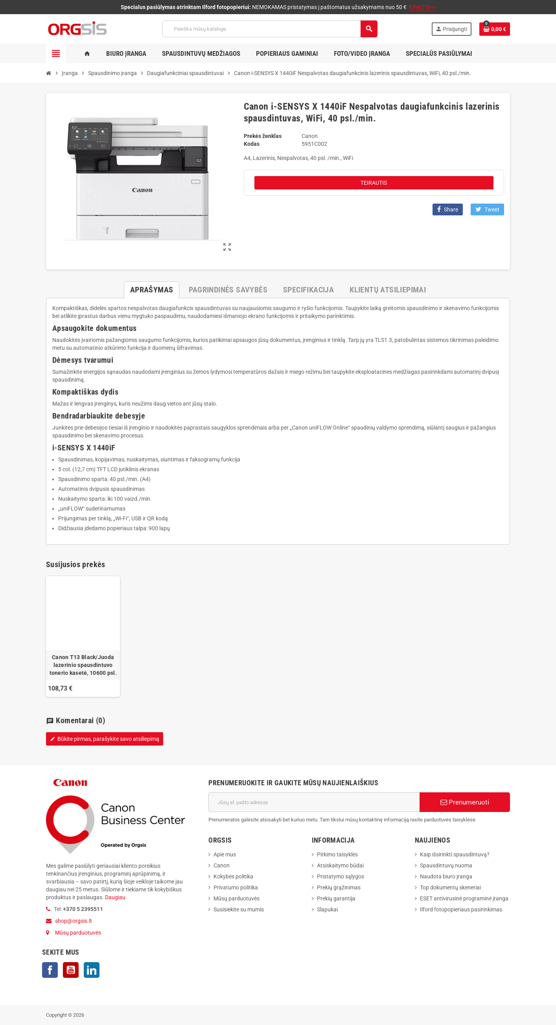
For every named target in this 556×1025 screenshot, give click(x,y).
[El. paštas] (314, 802)
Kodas (252, 144)
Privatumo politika (236, 887)
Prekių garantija (336, 898)
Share (447, 209)
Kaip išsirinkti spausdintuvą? (455, 854)
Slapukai (327, 909)
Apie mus (225, 854)
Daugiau (114, 897)
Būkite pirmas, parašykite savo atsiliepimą (104, 739)
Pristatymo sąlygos (340, 876)
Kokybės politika (233, 876)
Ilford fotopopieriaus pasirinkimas (461, 909)
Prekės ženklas (263, 136)
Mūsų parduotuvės (78, 932)
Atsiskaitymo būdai (340, 865)
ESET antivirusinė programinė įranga (464, 898)
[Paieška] (269, 28)
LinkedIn (91, 970)
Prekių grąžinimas (339, 887)
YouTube (71, 970)
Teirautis (374, 183)
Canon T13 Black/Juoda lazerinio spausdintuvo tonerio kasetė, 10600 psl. (83, 665)
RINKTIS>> (422, 7)
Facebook (50, 970)
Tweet (487, 209)
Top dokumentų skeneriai (450, 887)
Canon (222, 865)
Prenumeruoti (464, 802)
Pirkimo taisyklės (337, 854)
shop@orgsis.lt (73, 921)
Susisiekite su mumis (239, 909)
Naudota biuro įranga (446, 876)
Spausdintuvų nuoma (446, 865)
